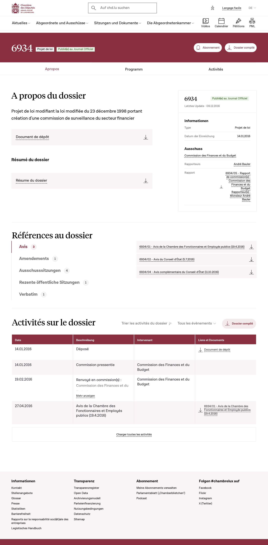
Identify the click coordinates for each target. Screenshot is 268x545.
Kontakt (16, 488)
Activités (216, 69)
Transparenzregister (86, 488)
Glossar (16, 498)
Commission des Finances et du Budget (210, 155)
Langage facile (231, 8)
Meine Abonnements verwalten (156, 488)
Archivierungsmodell (87, 498)
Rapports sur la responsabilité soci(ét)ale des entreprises (39, 521)
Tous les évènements (195, 323)
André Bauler (242, 164)
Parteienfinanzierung (87, 503)
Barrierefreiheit (21, 514)
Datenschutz (82, 514)
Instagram (205, 498)
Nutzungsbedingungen (88, 509)
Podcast (141, 498)
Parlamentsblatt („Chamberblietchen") (160, 493)
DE (250, 8)
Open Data (81, 493)
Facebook (205, 488)
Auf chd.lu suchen (115, 7)
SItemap (79, 519)
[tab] (61, 247)
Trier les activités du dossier (144, 323)
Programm (134, 69)
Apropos (52, 69)
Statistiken (18, 509)
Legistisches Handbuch (26, 528)
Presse (15, 503)
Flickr (202, 493)
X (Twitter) (205, 503)
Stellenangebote (22, 493)
